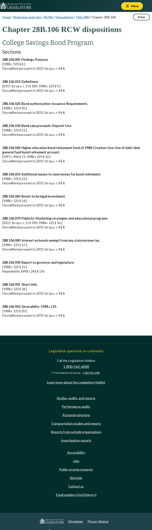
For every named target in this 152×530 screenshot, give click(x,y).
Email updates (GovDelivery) (76, 495)
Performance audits (76, 406)
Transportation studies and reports (76, 423)
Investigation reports (76, 440)
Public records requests (76, 469)
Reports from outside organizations (76, 432)
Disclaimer (75, 521)
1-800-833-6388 (91, 373)
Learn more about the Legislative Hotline (76, 382)
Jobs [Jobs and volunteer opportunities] (76, 461)
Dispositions (64, 17)
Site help (76, 478)
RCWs (48, 17)
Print (141, 17)
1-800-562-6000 (76, 366)
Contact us (76, 486)
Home (6, 17)
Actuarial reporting (76, 415)
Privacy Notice (98, 521)
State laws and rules (27, 17)
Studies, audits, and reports (76, 398)
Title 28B (82, 17)
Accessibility (76, 452)
